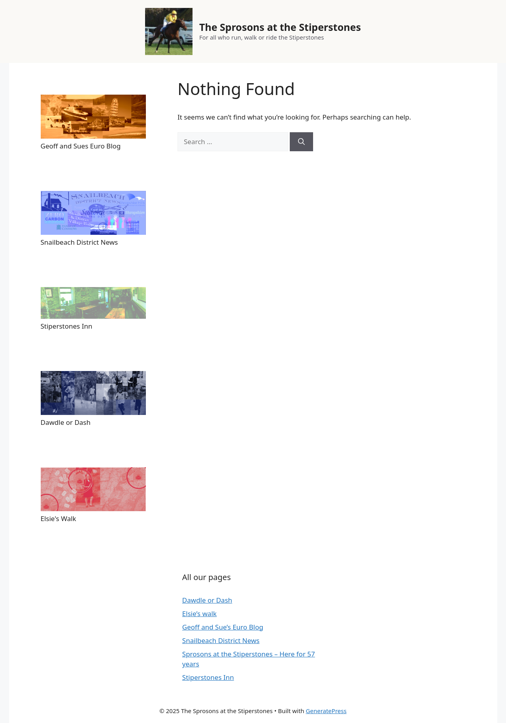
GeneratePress (326, 711)
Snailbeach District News (221, 640)
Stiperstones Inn (208, 677)
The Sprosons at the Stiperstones (280, 27)
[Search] (301, 141)
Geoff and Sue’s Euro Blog (222, 627)
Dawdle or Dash (207, 600)
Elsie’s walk (199, 613)
